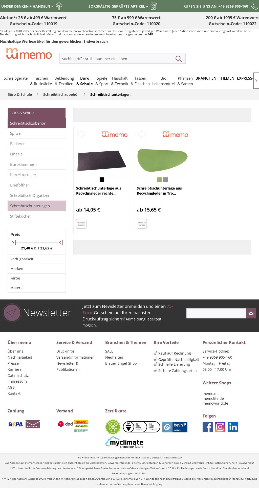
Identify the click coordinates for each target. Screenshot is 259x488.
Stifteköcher (20, 216)
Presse (13, 363)
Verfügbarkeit (21, 259)
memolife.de (213, 398)
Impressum (17, 381)
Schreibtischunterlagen (30, 205)
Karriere (14, 369)
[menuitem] (122, 58)
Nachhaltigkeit (20, 357)
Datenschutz (18, 375)
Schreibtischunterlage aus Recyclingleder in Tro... (159, 191)
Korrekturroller (23, 174)
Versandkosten (173, 457)
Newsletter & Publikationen (68, 366)
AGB (150, 34)
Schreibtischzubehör (28, 123)
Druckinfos (65, 351)
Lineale (16, 153)
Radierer (17, 143)
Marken (16, 268)
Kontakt (14, 393)
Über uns (15, 351)
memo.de (211, 393)
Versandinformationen (75, 357)
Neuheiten (114, 357)
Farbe (15, 278)
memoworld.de (215, 403)
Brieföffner (19, 185)
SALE (109, 351)
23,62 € (46, 248)
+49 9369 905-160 (217, 357)
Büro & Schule (22, 112)
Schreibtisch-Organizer (30, 195)
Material (17, 287)
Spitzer (16, 133)
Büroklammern (23, 164)
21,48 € (27, 248)
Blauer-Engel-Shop (121, 363)
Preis (15, 234)
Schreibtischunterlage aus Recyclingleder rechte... (98, 191)
